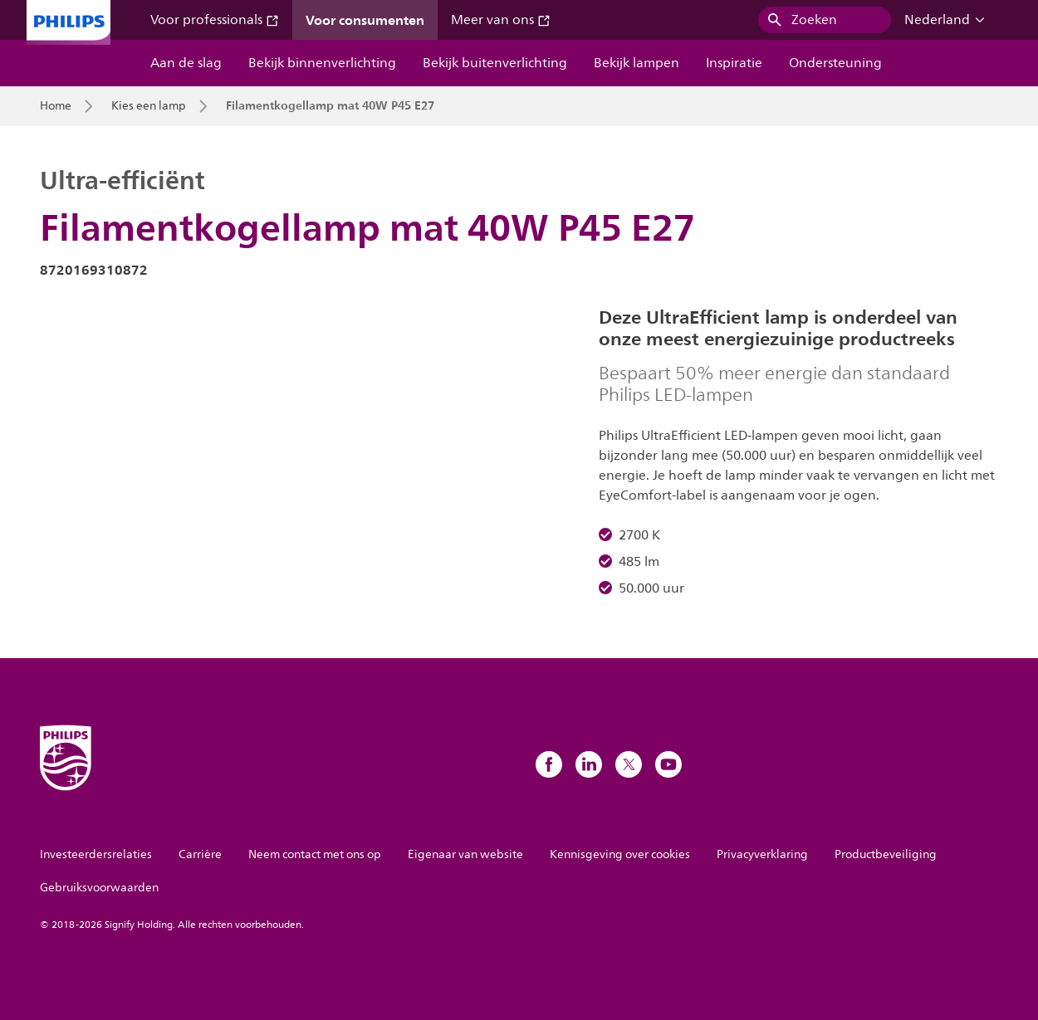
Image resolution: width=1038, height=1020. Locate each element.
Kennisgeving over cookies (620, 854)
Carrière (200, 854)
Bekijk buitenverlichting (495, 63)
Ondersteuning (835, 63)
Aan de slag (186, 63)
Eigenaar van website (465, 854)
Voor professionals (214, 20)
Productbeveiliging (886, 854)
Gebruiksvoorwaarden (99, 887)
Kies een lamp (148, 106)
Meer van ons (501, 20)
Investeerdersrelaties (96, 854)
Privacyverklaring (762, 854)
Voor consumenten (365, 20)
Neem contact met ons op (314, 854)
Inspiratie (734, 63)
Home (55, 106)
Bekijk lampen (636, 63)
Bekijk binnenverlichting (322, 63)
